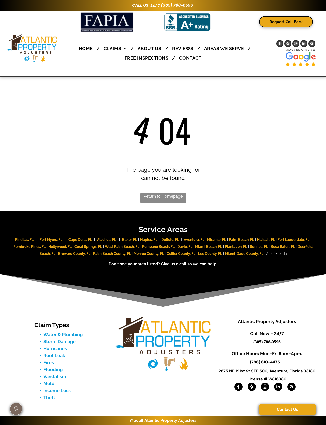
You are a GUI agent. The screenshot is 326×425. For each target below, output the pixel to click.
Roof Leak (54, 355)
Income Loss (57, 390)
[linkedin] (303, 44)
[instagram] (295, 44)
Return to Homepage (163, 196)
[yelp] (287, 44)
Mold (49, 383)
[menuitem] (87, 48)
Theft (49, 397)
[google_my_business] (311, 44)
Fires (48, 362)
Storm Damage (59, 341)
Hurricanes (55, 348)
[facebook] (279, 44)
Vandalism (54, 376)
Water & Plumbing (63, 334)
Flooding (53, 369)
